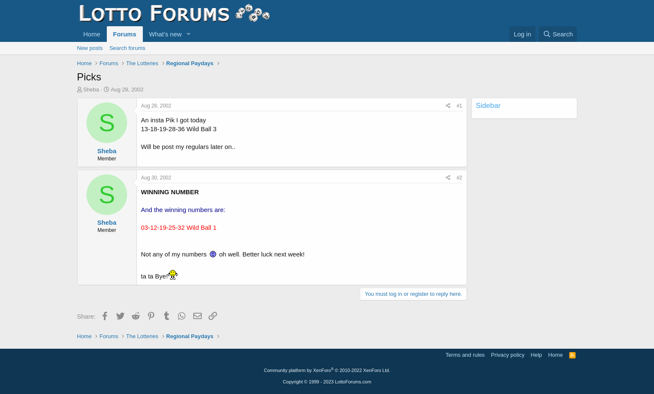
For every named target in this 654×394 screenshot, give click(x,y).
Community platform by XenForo (327, 370)
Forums (124, 34)
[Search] (558, 34)
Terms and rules (464, 355)
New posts (90, 48)
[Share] (448, 106)
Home (91, 34)
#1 (459, 106)
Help (536, 355)
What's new (165, 34)
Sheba (91, 89)
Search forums (127, 48)
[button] (188, 34)
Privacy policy (507, 355)
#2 (459, 178)
